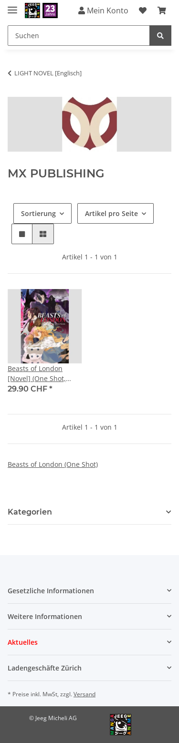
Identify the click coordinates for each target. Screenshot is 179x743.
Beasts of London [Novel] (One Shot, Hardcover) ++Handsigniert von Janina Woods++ (39, 373)
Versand (84, 694)
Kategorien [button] (30, 511)
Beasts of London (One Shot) (53, 464)
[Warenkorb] (161, 10)
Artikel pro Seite (111, 213)
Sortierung (38, 213)
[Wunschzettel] (143, 10)
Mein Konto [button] (103, 10)
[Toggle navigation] (12, 6)
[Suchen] (79, 35)
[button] (21, 234)
